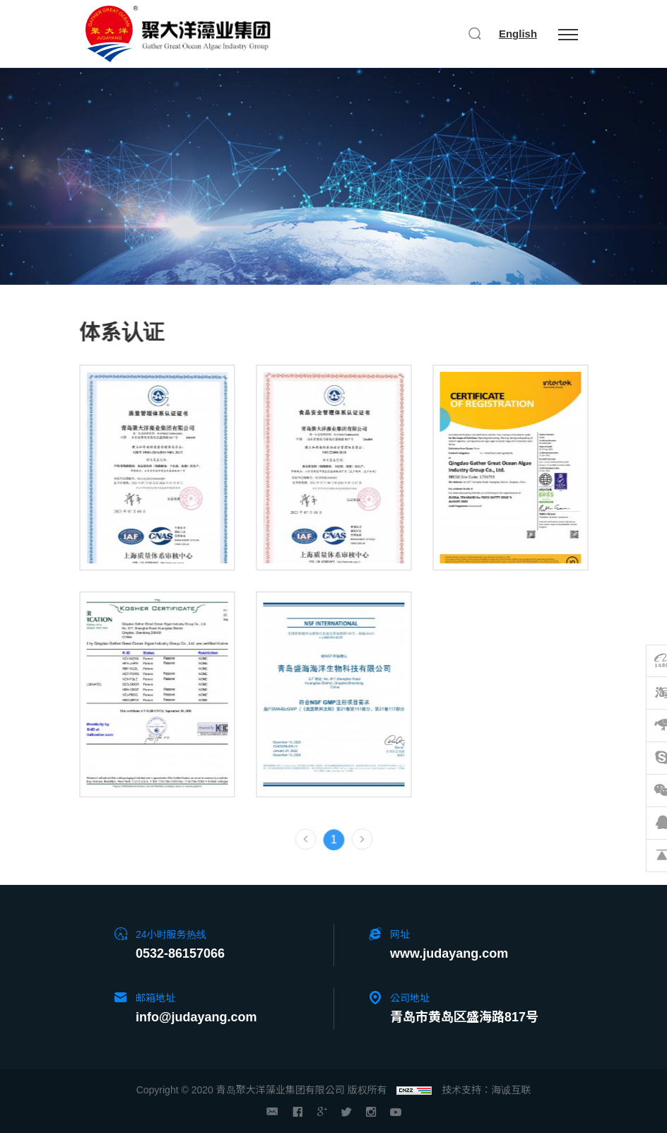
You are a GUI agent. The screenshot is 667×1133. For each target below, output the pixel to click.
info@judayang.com (196, 1017)
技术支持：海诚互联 (486, 1090)
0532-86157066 (180, 953)
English (518, 34)
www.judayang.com (449, 953)
